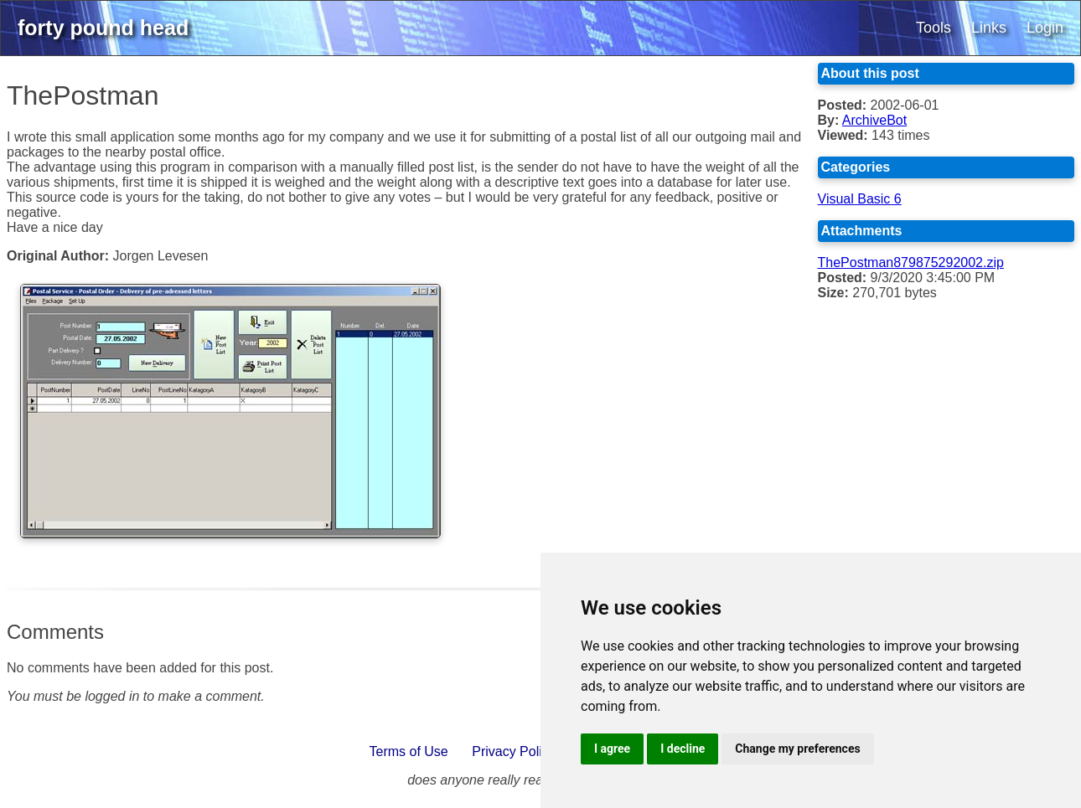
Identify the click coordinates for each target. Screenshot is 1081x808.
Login (1045, 27)
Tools (933, 27)
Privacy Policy (514, 751)
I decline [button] (682, 748)
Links (988, 27)
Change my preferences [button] (797, 748)
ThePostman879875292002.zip (911, 262)
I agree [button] (612, 748)
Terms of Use (409, 751)
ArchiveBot (874, 120)
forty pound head (103, 27)
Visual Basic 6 (860, 199)
